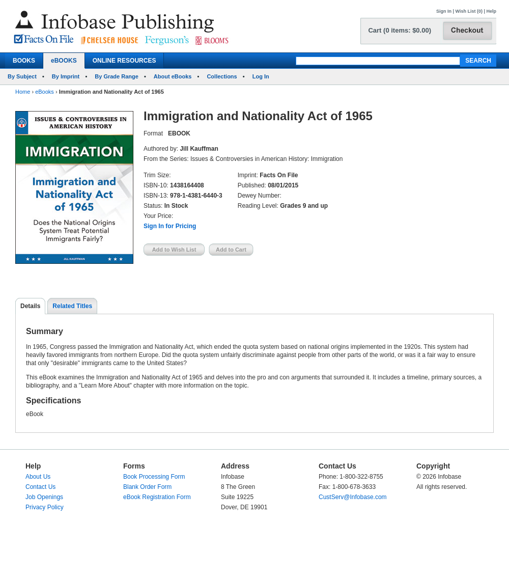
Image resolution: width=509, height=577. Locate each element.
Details (30, 306)
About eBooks (173, 76)
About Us (37, 476)
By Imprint (65, 76)
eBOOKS (64, 60)
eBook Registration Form (157, 497)
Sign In (443, 11)
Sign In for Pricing (170, 226)
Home (22, 92)
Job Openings (44, 497)
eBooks (44, 92)
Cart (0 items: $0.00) (399, 30)
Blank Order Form (147, 486)
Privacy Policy (44, 507)
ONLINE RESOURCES (124, 60)
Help (491, 11)
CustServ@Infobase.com (353, 497)
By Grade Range (116, 76)
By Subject (22, 76)
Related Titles (72, 306)
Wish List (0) (469, 11)
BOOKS (24, 60)
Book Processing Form (154, 476)
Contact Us (40, 486)
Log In (260, 76)
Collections (222, 76)
